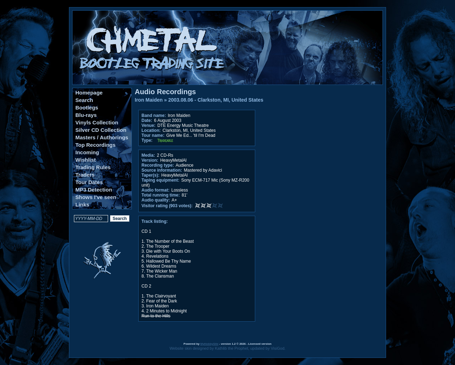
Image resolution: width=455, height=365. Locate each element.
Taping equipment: (160, 180)
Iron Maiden (149, 100)
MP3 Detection (93, 190)
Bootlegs (86, 107)
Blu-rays (86, 115)
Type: (146, 140)
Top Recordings (95, 145)
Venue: (148, 125)
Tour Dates (89, 182)
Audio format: (155, 190)
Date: (146, 120)
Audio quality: (155, 200)
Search (84, 100)
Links (82, 205)
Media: (148, 155)
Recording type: (157, 165)
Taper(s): (150, 175)
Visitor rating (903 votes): (167, 205)
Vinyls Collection (96, 122)
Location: (151, 130)
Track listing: (154, 221)
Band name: (153, 115)
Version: (149, 160)
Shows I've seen (95, 197)
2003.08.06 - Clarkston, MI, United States (215, 100)
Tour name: (152, 135)
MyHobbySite (209, 343)
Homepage (89, 93)
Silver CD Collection (100, 130)
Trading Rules (93, 167)
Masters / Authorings (101, 137)
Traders (85, 175)
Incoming (87, 152)
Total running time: (160, 195)
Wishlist (85, 160)
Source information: (161, 170)
